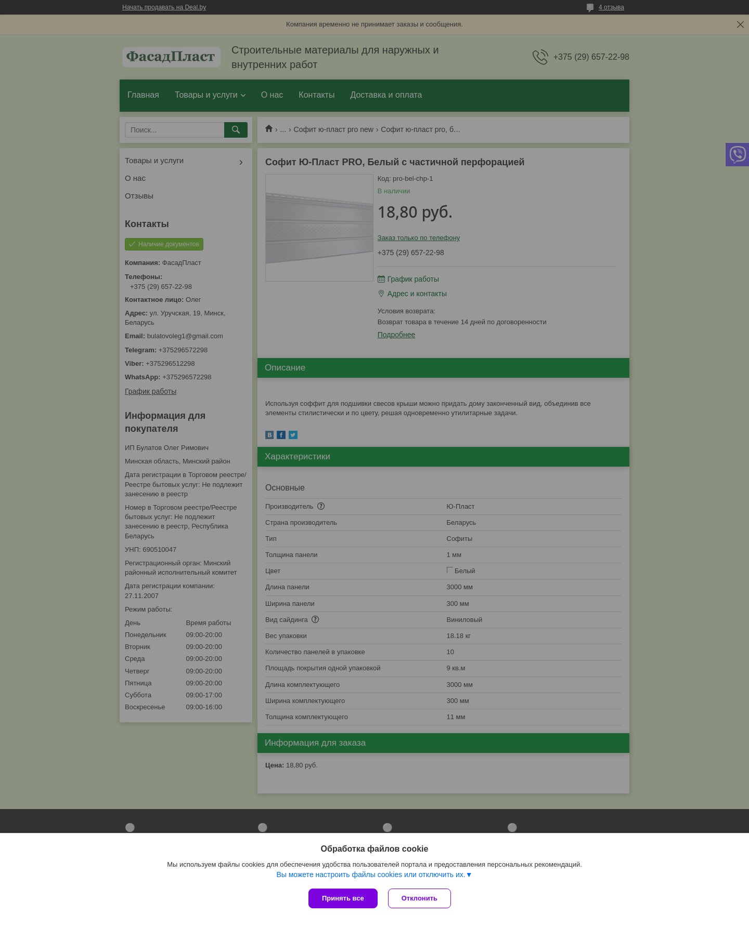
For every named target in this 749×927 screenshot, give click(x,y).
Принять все (343, 898)
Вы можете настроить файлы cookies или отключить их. (370, 874)
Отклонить (419, 898)
